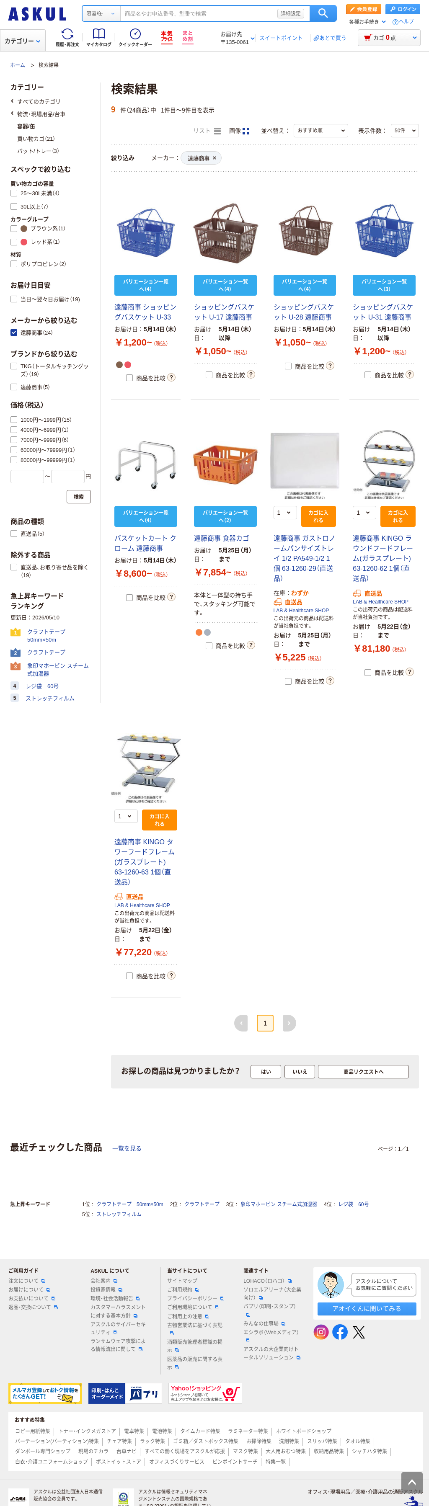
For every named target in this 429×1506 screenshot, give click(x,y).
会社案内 (103, 1281)
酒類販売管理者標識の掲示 (194, 1346)
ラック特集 (152, 1441)
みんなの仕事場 (264, 1324)
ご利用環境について (193, 1307)
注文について (26, 1281)
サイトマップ (182, 1281)
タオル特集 (357, 1441)
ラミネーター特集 (248, 1431)
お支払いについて (31, 1299)
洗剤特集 (289, 1441)
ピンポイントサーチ (235, 1462)
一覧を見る (127, 1148)
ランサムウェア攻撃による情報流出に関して (118, 1345)
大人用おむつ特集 (286, 1451)
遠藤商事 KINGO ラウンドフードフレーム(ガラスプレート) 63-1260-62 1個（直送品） (383, 558)
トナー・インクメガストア (87, 1431)
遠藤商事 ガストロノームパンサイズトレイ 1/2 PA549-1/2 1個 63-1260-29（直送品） (305, 558)
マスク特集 (245, 1451)
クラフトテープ (202, 1204)
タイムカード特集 (200, 1431)
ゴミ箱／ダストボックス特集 (205, 1441)
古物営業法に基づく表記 (194, 1329)
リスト (207, 131)
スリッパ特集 (322, 1441)
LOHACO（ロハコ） (267, 1281)
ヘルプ (406, 22)
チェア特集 (119, 1441)
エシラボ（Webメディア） (271, 1336)
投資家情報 (106, 1290)
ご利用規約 (183, 1290)
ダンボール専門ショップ (42, 1451)
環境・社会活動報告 (115, 1299)
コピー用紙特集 (32, 1431)
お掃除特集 (258, 1441)
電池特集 (162, 1431)
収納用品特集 (329, 1451)
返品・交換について (33, 1307)
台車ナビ (126, 1451)
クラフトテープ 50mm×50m (129, 1204)
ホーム (17, 65)
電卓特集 (134, 1431)
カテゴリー (22, 41)
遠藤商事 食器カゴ (221, 538)
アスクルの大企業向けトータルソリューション (271, 1353)
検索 (323, 13)
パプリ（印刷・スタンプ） (269, 1310)
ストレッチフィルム (119, 1214)
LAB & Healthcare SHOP (301, 611)
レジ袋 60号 (353, 1204)
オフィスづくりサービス (176, 1462)
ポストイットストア (118, 1462)
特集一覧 (276, 1462)
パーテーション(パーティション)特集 (57, 1441)
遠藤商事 (202, 158)
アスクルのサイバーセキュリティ (118, 1329)
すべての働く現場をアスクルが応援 (185, 1451)
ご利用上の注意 (188, 1317)
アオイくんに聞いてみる (366, 1308)
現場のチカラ (93, 1451)
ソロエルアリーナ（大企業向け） (272, 1294)
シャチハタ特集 (369, 1451)
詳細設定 (291, 13)
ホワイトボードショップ (303, 1431)
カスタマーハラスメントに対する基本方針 (118, 1311)
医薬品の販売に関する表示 (194, 1363)
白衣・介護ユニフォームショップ (51, 1462)
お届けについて (29, 1290)
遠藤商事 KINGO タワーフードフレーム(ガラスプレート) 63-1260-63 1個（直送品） (144, 862)
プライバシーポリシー (195, 1299)
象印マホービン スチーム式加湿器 (278, 1204)
